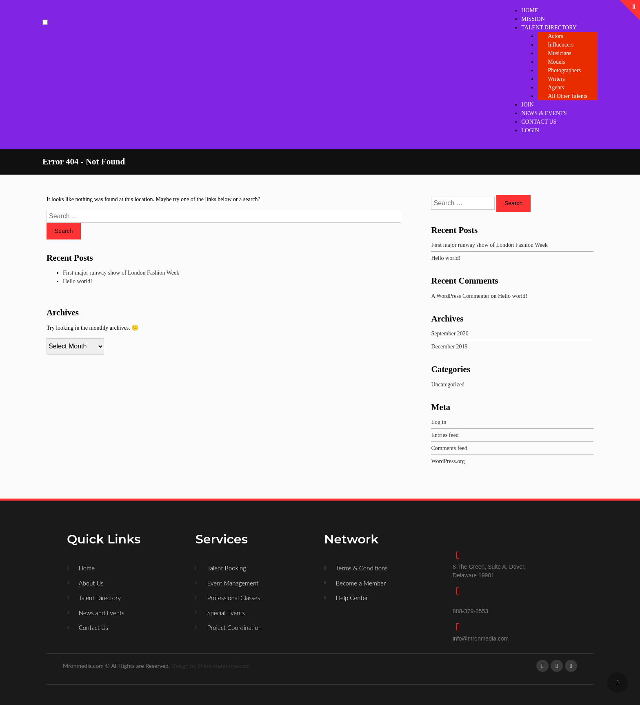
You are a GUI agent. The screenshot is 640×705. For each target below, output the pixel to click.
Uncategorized (447, 384)
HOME (529, 10)
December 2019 (449, 347)
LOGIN (530, 130)
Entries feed (444, 435)
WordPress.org (447, 461)
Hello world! (77, 281)
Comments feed (449, 448)
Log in (438, 422)
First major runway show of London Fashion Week (121, 273)
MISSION (533, 19)
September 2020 (449, 333)
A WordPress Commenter (460, 296)
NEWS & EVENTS (544, 113)
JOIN (527, 105)
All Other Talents (567, 96)
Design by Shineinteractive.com (210, 665)
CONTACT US (538, 122)
